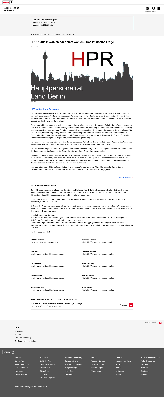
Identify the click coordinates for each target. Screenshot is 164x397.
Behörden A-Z (45, 361)
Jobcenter (43, 374)
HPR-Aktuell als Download (45, 109)
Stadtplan (144, 374)
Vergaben (69, 374)
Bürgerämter (44, 371)
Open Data (69, 371)
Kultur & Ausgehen (148, 361)
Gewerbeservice (21, 374)
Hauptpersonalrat (36, 34)
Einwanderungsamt (47, 378)
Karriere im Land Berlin (73, 364)
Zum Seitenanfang (125, 177)
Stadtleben (145, 371)
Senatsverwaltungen (47, 364)
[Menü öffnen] (158, 9)
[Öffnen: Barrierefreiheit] (147, 9)
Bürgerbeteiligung (71, 368)
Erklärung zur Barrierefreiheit (25, 341)
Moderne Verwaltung (123, 361)
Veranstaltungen (97, 368)
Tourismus (144, 364)
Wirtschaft (144, 368)
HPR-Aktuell (56, 34)
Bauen (118, 368)
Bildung (118, 374)
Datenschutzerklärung (23, 338)
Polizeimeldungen (97, 364)
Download (123, 305)
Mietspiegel (120, 371)
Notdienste (19, 371)
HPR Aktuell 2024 (68, 34)
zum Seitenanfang (151, 323)
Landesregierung (71, 361)
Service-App (19, 361)
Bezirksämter (45, 368)
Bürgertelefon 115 (21, 368)
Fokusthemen (96, 371)
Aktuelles (47, 34)
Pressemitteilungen (98, 361)
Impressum (19, 331)
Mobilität (119, 364)
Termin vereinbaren (22, 364)
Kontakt (18, 334)
